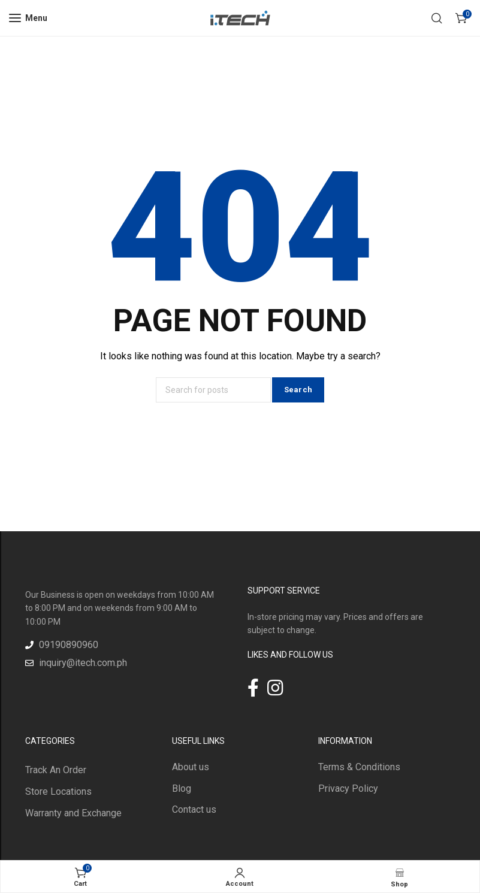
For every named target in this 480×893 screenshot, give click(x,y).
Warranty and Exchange (73, 813)
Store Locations (58, 791)
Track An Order (55, 770)
